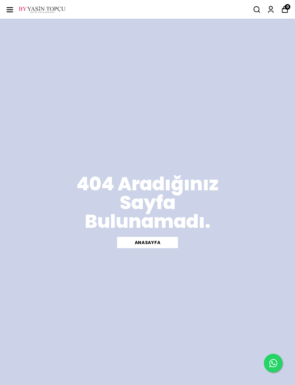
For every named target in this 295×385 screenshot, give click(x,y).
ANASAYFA (148, 242)
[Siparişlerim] (271, 9)
